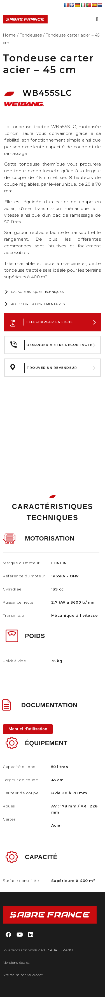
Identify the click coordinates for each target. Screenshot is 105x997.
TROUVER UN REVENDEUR (52, 368)
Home (9, 35)
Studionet (35, 975)
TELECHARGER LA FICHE (49, 322)
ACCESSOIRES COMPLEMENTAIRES (38, 304)
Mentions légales (16, 962)
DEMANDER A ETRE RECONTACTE (59, 345)
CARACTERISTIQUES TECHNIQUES (37, 292)
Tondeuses (31, 35)
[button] (28, 729)
